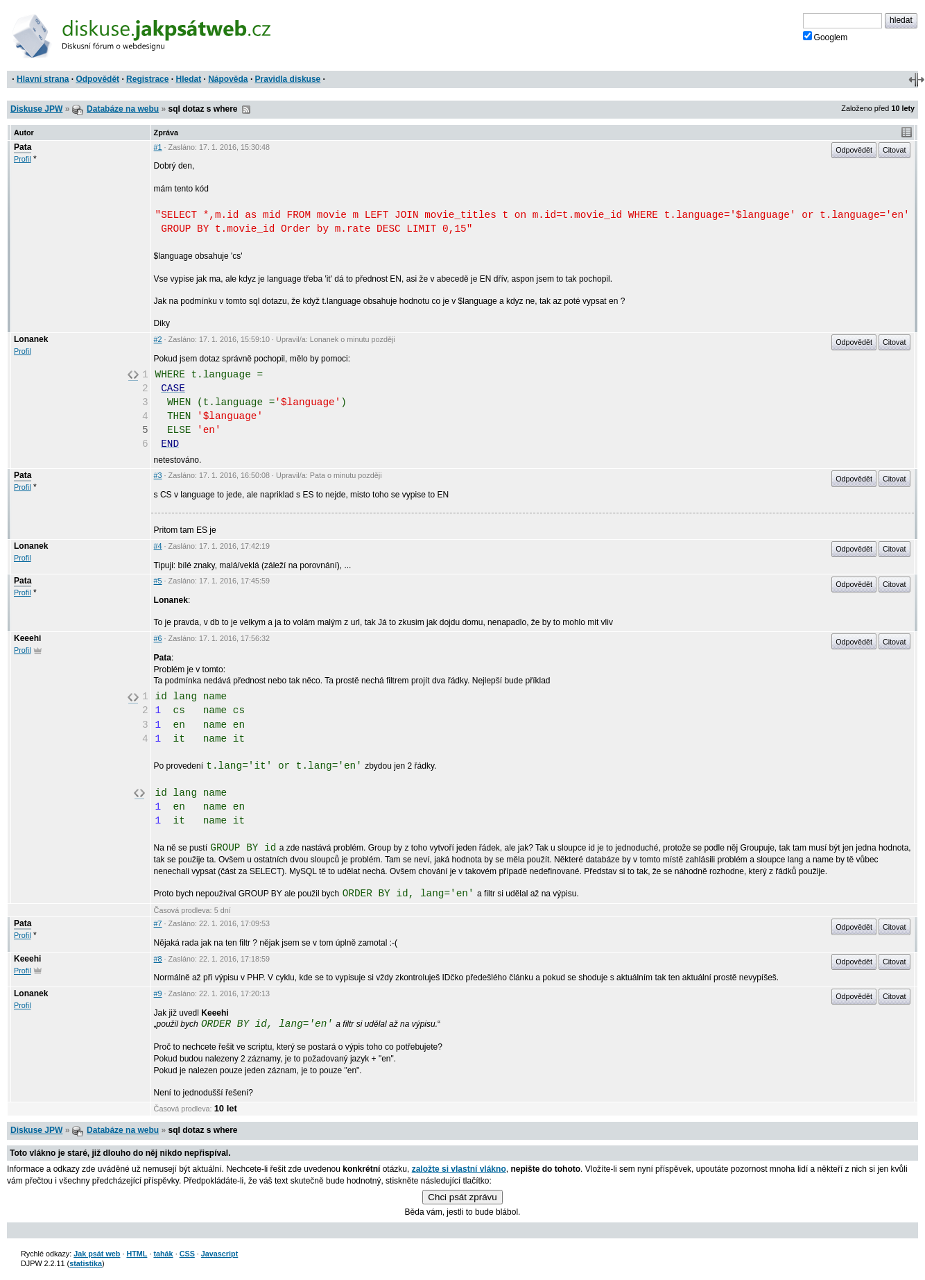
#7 (158, 923)
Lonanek (31, 339)
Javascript (219, 1253)
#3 (158, 475)
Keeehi (27, 638)
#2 (158, 339)
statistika (85, 1263)
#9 (158, 993)
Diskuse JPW (36, 109)
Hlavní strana (43, 79)
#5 (158, 581)
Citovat (894, 150)
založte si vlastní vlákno (459, 1169)
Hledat (188, 79)
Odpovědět (97, 79)
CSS (187, 1253)
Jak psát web (97, 1253)
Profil (22, 159)
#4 (158, 546)
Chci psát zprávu (462, 1197)
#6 (158, 638)
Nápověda (228, 79)
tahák (163, 1253)
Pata (22, 147)
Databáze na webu (123, 109)
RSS (246, 109)
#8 (158, 959)
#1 (158, 147)
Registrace (147, 79)
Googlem (825, 36)
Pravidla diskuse (288, 79)
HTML (136, 1253)
